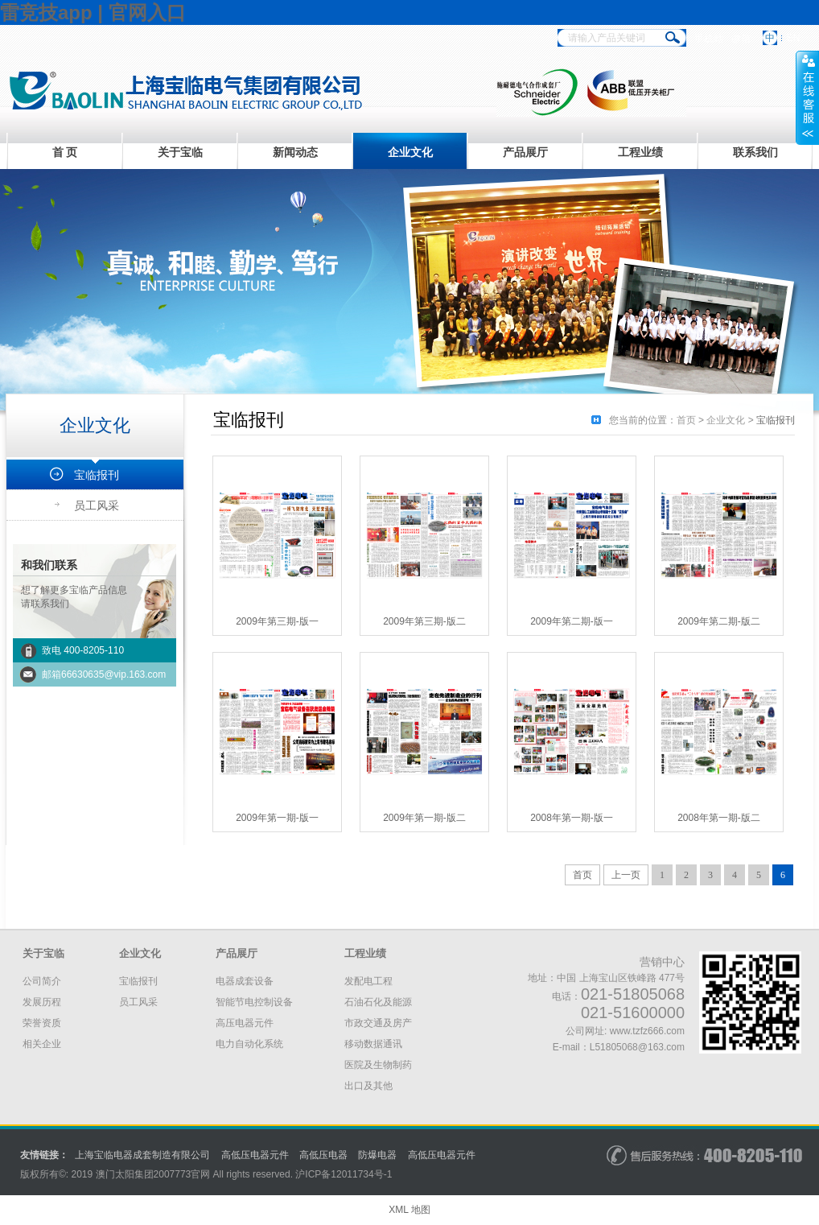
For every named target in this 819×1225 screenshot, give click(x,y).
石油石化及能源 (378, 1002)
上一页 (625, 875)
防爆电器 (377, 1155)
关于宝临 (180, 152)
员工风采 (96, 505)
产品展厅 (525, 152)
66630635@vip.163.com (113, 674)
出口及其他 (368, 1085)
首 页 (65, 152)
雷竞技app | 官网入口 (93, 12)
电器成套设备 (245, 981)
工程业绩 (640, 152)
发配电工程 (368, 981)
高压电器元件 (245, 1023)
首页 (686, 420)
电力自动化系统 (249, 1044)
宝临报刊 (96, 474)
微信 (741, 38)
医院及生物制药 (378, 1064)
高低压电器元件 (255, 1155)
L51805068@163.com (637, 1047)
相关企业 (42, 1044)
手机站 (708, 38)
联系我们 (755, 152)
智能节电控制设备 (254, 1002)
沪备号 (343, 1174)
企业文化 (410, 152)
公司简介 (42, 981)
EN (793, 37)
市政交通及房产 (378, 1023)
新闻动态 (295, 152)
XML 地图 (409, 1209)
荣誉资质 (42, 1023)
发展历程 (42, 1002)
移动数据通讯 (373, 1044)
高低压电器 (323, 1155)
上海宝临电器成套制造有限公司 (142, 1155)
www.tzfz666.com (647, 1031)
